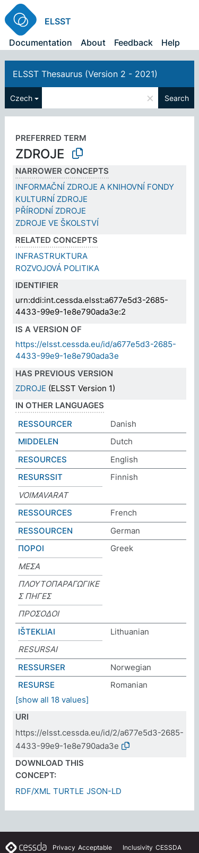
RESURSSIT (40, 477)
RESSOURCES (45, 513)
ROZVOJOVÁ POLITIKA (57, 268)
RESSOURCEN (45, 531)
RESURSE (36, 685)
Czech (21, 98)
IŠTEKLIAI (36, 632)
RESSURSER (41, 667)
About (93, 42)
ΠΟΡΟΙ (31, 548)
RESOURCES (42, 459)
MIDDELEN (38, 441)
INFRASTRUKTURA (51, 256)
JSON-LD (104, 791)
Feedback (133, 42)
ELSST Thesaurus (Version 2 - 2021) (85, 74)
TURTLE (68, 791)
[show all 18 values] (52, 700)
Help (170, 42)
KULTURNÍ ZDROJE (51, 199)
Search (177, 98)
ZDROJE (30, 388)
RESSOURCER (45, 424)
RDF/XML (32, 791)
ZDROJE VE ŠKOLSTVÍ (57, 223)
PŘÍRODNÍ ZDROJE (50, 211)
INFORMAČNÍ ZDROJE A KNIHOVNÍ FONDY (94, 187)
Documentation (40, 42)
